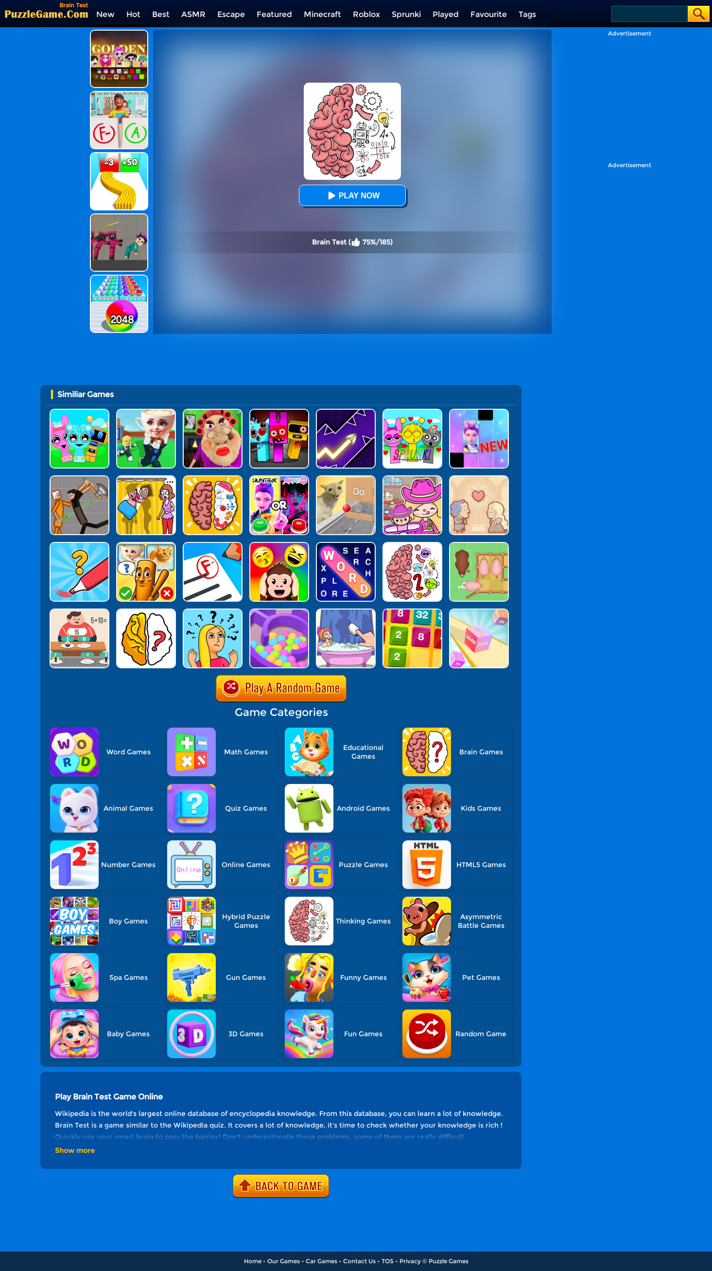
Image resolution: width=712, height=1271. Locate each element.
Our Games (283, 1261)
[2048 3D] (479, 612)
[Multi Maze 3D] (279, 612)
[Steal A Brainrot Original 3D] (146, 412)
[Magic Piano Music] (479, 412)
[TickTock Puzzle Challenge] (346, 479)
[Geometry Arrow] (346, 412)
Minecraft (322, 14)
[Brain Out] (146, 612)
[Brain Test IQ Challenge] (213, 479)
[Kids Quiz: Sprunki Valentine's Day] (412, 412)
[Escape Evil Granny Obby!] (213, 412)
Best (161, 14)
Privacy (410, 1261)
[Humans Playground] (79, 479)
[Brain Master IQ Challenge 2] (412, 545)
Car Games (321, 1261)
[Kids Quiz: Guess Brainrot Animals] (146, 545)
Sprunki (406, 14)
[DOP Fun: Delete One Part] (146, 479)
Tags (527, 14)
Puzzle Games (449, 1261)
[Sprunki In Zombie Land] (279, 412)
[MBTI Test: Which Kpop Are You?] (279, 479)
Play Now (352, 196)
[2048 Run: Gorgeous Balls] (119, 278)
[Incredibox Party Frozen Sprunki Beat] (79, 412)
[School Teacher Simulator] (213, 545)
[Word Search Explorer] (346, 545)
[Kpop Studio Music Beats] (119, 33)
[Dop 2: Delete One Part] (346, 612)
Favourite (488, 14)
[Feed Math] (79, 612)
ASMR (193, 14)
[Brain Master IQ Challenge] (213, 612)
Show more (75, 1150)
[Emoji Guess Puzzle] (279, 545)
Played (446, 14)
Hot (133, 14)
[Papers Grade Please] (119, 94)
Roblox (366, 14)
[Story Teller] (479, 479)
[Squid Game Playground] (119, 217)
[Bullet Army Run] (119, 155)
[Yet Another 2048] (412, 612)
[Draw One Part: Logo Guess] (79, 545)
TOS (388, 1261)
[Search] (649, 14)
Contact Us (359, 1261)
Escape (231, 14)
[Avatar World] (412, 479)
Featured (274, 14)
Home (252, 1261)
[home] (46, 13)
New (105, 14)
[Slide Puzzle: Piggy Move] (479, 545)
